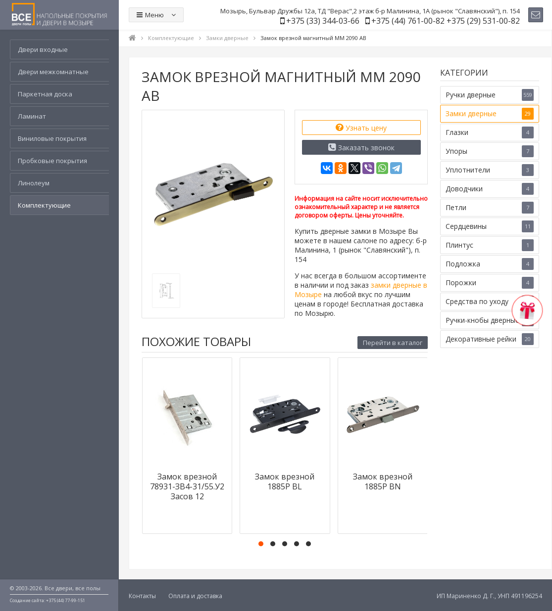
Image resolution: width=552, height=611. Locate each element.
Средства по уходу (490, 301)
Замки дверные (490, 114)
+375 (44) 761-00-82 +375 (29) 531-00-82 (445, 20)
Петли (490, 208)
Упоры (490, 151)
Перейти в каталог (392, 342)
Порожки (490, 283)
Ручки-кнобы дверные (490, 320)
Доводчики (490, 189)
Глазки (490, 132)
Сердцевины (490, 226)
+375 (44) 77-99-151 (65, 600)
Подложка (490, 264)
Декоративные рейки (490, 339)
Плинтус (490, 245)
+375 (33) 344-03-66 (322, 20)
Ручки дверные (490, 95)
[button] (261, 544)
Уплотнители (490, 170)
